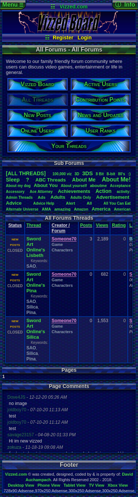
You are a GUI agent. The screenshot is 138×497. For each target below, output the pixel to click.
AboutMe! (116, 179)
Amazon (81, 209)
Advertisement (113, 197)
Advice (14, 203)
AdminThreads (19, 197)
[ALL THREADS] (26, 173)
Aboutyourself (74, 186)
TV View (96, 485)
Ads (42, 197)
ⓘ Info (125, 4)
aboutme (98, 185)
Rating (118, 225)
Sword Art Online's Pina (35, 282)
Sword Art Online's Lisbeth (35, 247)
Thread (33, 225)
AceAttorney (41, 192)
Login (85, 37)
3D (77, 174)
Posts (86, 225)
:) (129, 174)
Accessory (15, 192)
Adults (57, 197)
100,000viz (61, 174)
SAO (31, 266)
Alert (70, 203)
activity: (124, 192)
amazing (62, 209)
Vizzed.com (74, 7)
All (89, 203)
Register (63, 37)
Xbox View (118, 485)
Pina (31, 312)
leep (13, 180)
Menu (12, 4)
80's (121, 174)
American (122, 209)
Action (103, 191)
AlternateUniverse (22, 209)
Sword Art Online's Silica (35, 329)
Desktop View (21, 485)
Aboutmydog (18, 186)
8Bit (100, 174)
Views (102, 225)
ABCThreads (50, 180)
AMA (46, 209)
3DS (87, 173)
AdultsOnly (80, 197)
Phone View (49, 485)
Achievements (74, 191)
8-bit (111, 174)
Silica (32, 307)
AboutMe (84, 180)
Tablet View (75, 485)
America (101, 209)
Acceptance (120, 186)
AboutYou (46, 185)
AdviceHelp (43, 203)
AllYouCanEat (117, 203)
